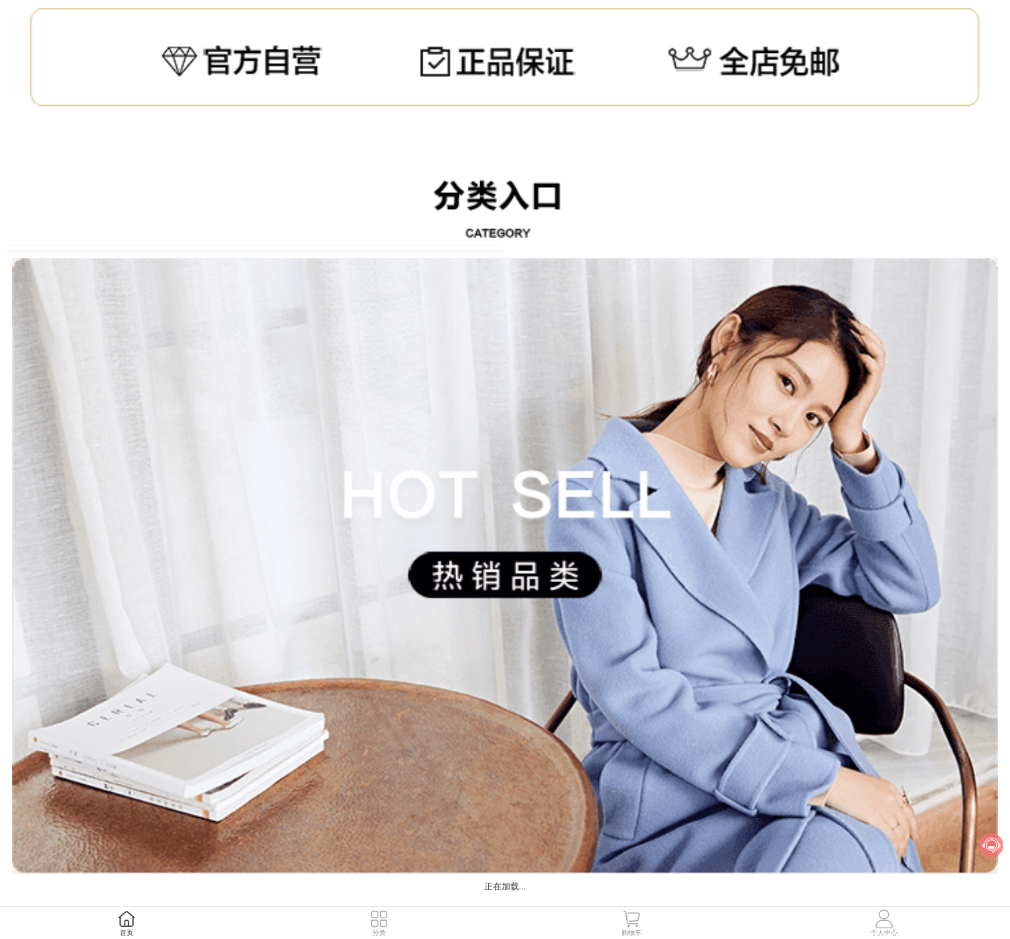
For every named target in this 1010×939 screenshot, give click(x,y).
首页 (126, 932)
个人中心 (884, 932)
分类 (379, 932)
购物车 (632, 932)
